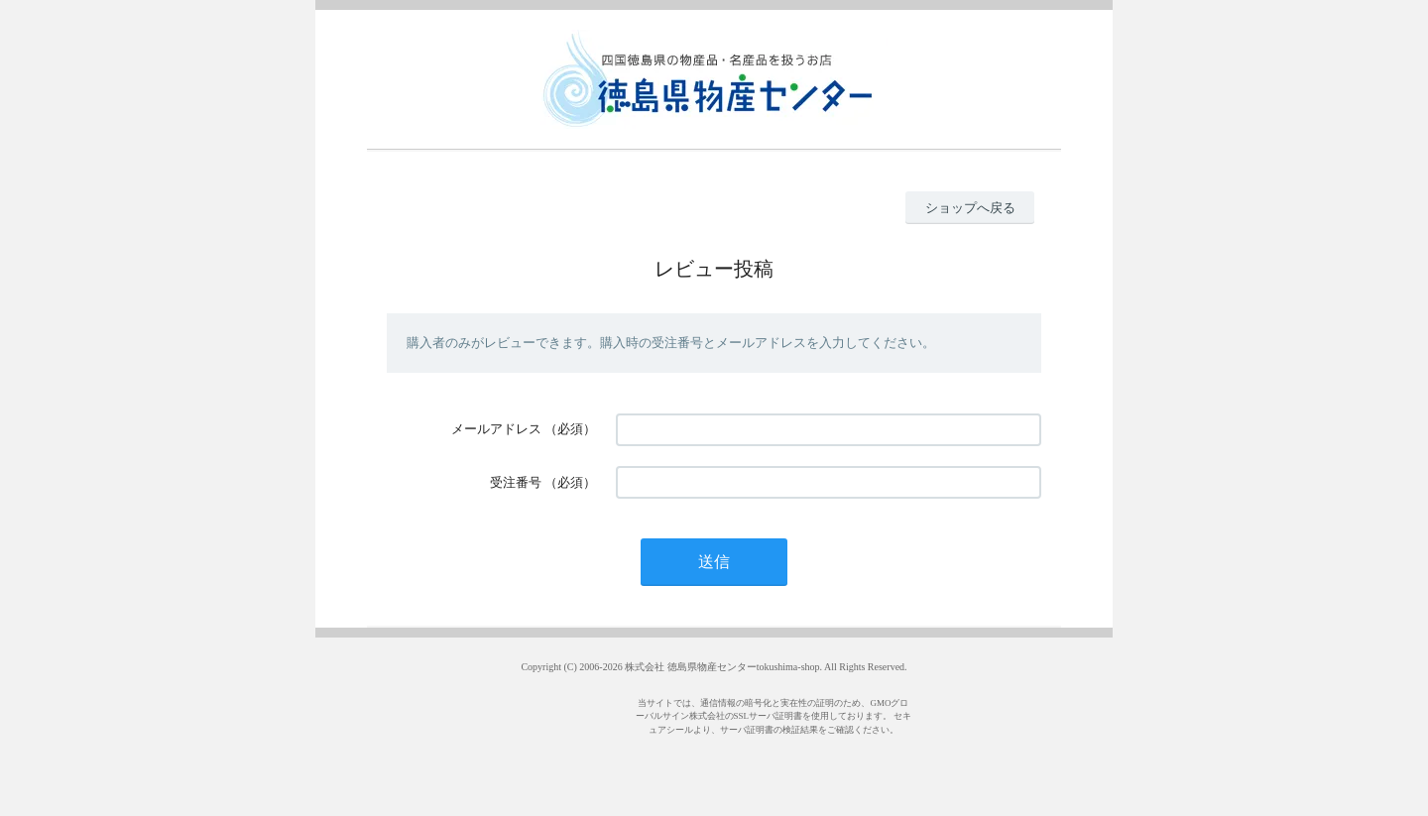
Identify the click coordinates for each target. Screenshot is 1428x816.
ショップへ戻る (970, 207)
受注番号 (515, 482)
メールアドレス (496, 428)
